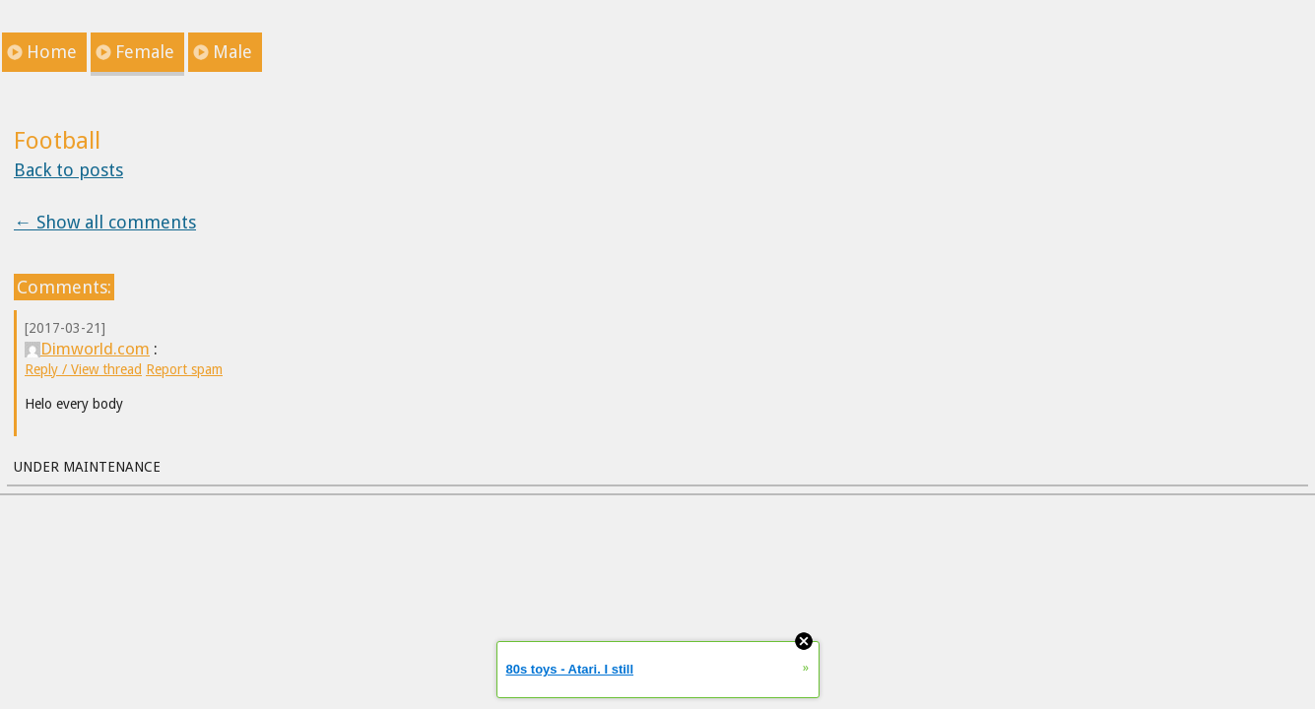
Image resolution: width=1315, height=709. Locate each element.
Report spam (184, 369)
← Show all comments (105, 222)
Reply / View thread (83, 369)
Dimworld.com (87, 348)
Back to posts (68, 170)
